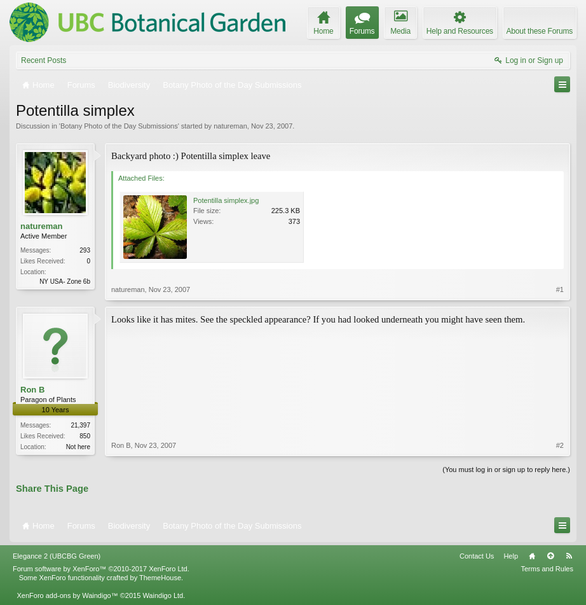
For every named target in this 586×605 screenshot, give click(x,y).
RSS (568, 556)
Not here (78, 446)
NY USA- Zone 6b (64, 281)
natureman (230, 126)
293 (84, 250)
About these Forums (540, 31)
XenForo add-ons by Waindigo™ (67, 595)
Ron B (32, 389)
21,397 (80, 425)
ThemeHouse (160, 577)
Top (550, 556)
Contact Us (477, 556)
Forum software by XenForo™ (101, 569)
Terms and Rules (547, 569)
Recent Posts (43, 60)
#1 (560, 289)
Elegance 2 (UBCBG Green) (56, 556)
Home (532, 556)
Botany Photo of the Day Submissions (119, 126)
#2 (560, 445)
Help (510, 556)
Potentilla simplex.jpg (226, 200)
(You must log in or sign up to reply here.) (506, 469)
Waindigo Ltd (162, 595)
